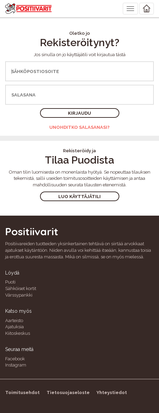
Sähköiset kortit (20, 288)
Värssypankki (18, 295)
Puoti (10, 282)
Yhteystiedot (112, 392)
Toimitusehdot (22, 392)
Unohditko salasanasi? (79, 127)
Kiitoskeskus (17, 333)
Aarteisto (14, 320)
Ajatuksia (14, 326)
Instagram (15, 365)
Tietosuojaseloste (68, 392)
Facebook (15, 358)
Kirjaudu (79, 113)
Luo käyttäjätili (79, 196)
